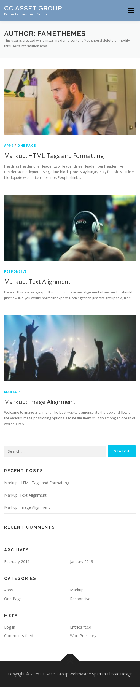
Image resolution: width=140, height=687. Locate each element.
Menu (130, 10)
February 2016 (17, 561)
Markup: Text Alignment (37, 281)
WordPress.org (83, 635)
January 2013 (81, 561)
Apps (9, 145)
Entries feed (80, 627)
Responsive (15, 271)
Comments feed (18, 635)
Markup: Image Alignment (39, 401)
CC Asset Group (33, 8)
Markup (12, 392)
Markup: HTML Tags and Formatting (54, 155)
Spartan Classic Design (112, 674)
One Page (26, 145)
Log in (9, 627)
